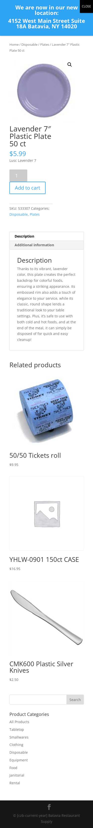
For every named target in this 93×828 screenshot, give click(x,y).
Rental (14, 783)
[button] (69, 64)
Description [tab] (24, 236)
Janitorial (16, 775)
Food (13, 767)
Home (14, 44)
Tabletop (16, 729)
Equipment (18, 760)
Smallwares (19, 737)
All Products (19, 721)
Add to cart (27, 187)
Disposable (29, 44)
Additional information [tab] (34, 245)
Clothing (16, 744)
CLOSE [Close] (86, 6)
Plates (44, 44)
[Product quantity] (18, 175)
